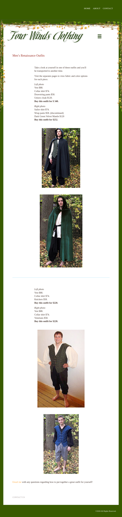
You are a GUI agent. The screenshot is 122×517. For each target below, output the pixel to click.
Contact (108, 8)
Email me (16, 482)
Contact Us (18, 497)
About (96, 8)
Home (87, 8)
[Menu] (99, 36)
